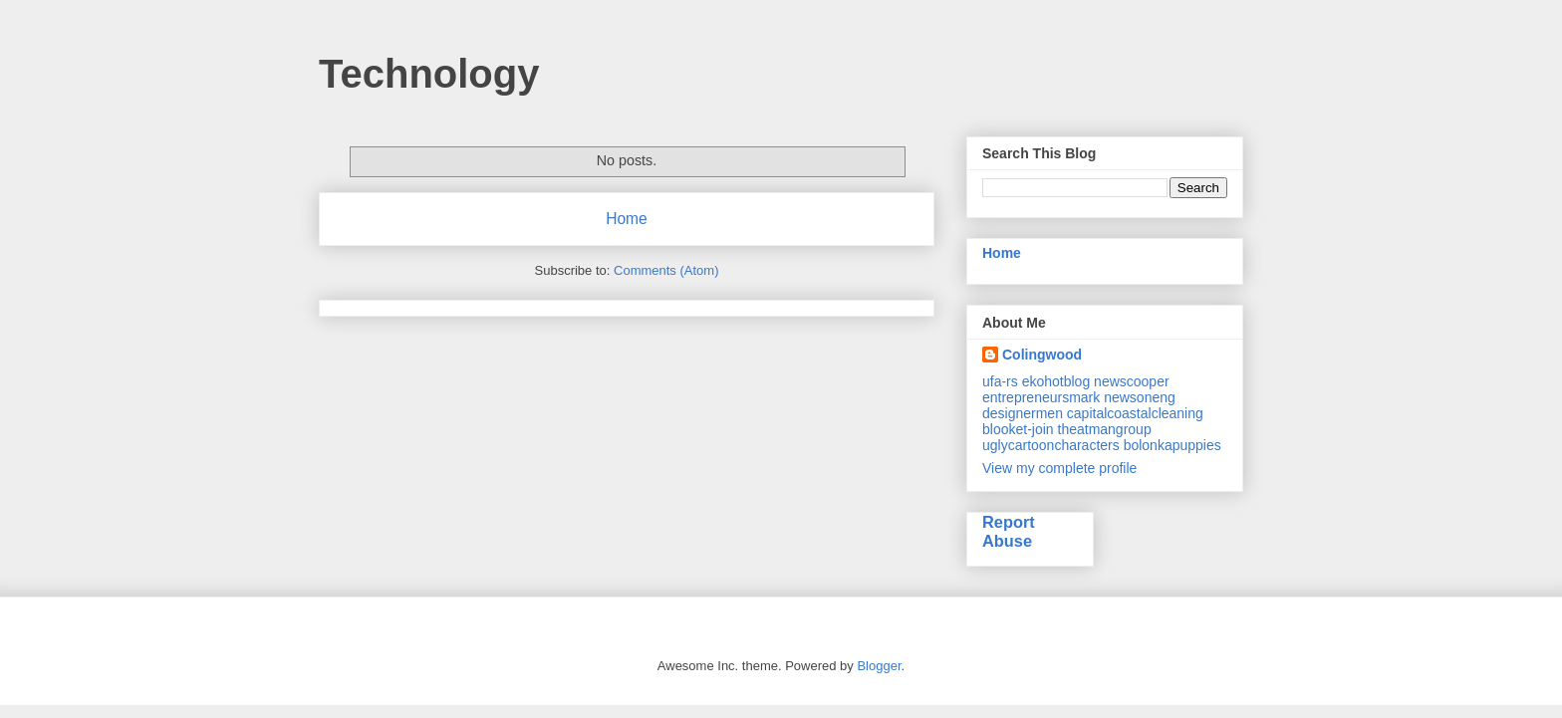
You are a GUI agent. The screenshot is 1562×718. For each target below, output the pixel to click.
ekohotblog (1056, 381)
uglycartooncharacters (1051, 445)
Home (627, 218)
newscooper (1132, 381)
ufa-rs (1000, 381)
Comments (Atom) (666, 270)
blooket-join (1018, 429)
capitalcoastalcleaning (1135, 413)
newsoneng (1139, 397)
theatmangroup (1105, 429)
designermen (1022, 413)
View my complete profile (1059, 468)
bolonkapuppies (1172, 445)
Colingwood (1042, 354)
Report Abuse (1008, 531)
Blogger (879, 665)
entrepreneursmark (1041, 397)
